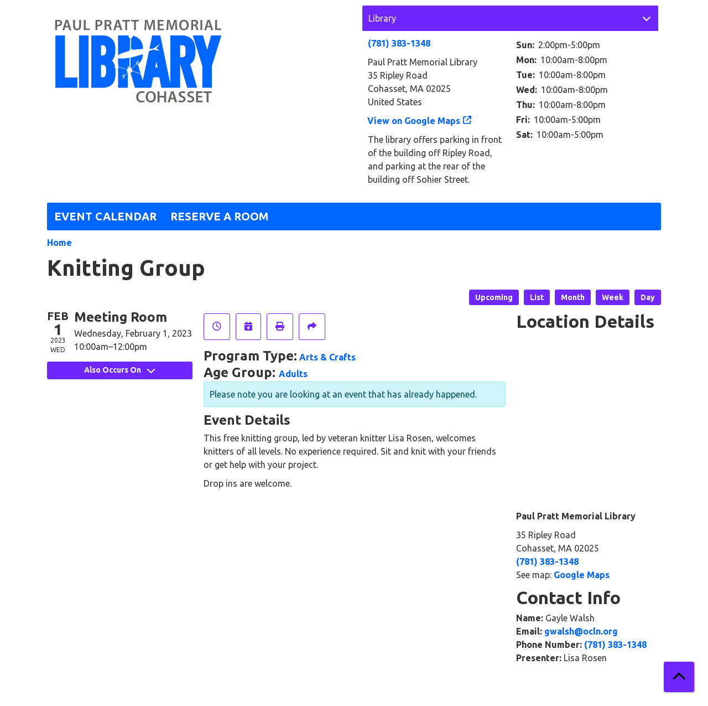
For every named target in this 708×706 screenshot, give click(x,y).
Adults (293, 374)
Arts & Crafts (327, 357)
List (537, 297)
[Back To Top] (679, 677)
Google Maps (582, 575)
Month (573, 297)
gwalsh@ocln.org (581, 631)
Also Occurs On (119, 369)
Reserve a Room (219, 216)
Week (612, 297)
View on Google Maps (414, 121)
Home (59, 243)
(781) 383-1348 (399, 43)
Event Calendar (105, 216)
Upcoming (494, 297)
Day (648, 297)
